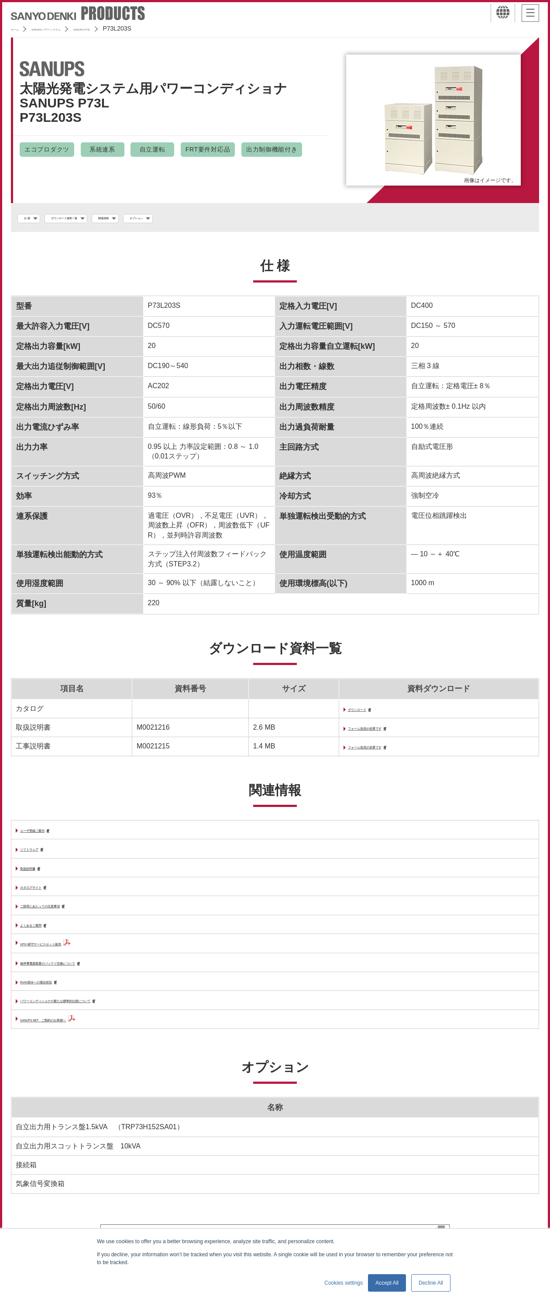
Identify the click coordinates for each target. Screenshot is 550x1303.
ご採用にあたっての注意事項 (65, 915)
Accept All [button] (387, 1283)
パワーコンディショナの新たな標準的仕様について (100, 1013)
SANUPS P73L (144, 28)
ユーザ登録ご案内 (48, 836)
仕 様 (34, 218)
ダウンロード (329, 712)
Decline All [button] (431, 1283)
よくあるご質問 (44, 935)
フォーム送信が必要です (346, 732)
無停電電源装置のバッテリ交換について (83, 974)
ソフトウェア (41, 856)
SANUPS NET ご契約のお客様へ (74, 1032)
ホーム (20, 28)
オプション (216, 218)
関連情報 (163, 218)
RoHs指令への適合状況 (57, 993)
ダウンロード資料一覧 (96, 218)
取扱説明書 (37, 875)
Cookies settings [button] (343, 1283)
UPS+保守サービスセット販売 (67, 954)
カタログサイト (44, 895)
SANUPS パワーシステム (76, 28)
